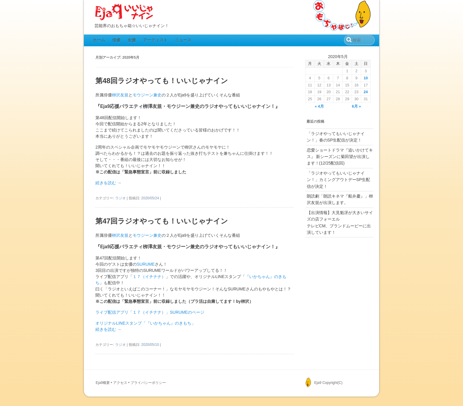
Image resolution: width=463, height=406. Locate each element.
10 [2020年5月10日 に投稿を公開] (366, 78)
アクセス (120, 383)
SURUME (146, 264)
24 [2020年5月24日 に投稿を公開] (366, 92)
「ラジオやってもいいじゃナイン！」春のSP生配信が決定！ (336, 136)
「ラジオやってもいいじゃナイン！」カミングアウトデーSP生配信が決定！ (338, 180)
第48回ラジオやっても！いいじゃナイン (161, 81)
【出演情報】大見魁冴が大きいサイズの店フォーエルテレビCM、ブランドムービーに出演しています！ (340, 222)
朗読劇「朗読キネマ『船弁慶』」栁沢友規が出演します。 (340, 199)
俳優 (116, 40)
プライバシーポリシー (148, 383)
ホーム (99, 40)
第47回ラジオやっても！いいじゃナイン (161, 221)
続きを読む (108, 182)
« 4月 (319, 106)
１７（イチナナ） (149, 276)
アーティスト (155, 40)
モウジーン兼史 (147, 95)
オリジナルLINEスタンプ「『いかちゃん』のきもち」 (145, 323)
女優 (132, 40)
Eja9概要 (103, 383)
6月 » (356, 106)
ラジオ (120, 198)
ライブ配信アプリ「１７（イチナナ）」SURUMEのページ (149, 312)
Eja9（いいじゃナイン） (124, 12)
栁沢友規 (120, 95)
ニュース (183, 40)
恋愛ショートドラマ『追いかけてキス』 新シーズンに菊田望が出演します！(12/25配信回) (340, 157)
